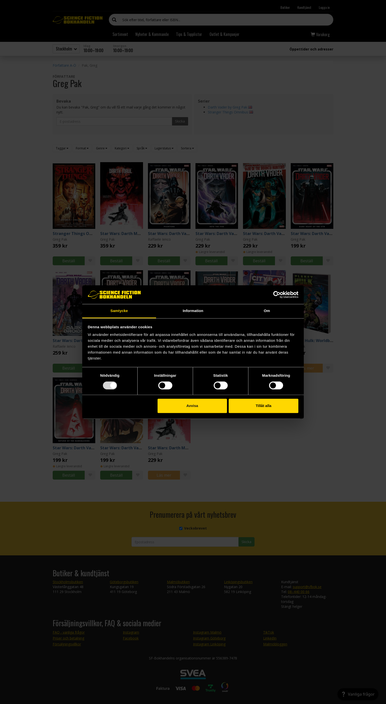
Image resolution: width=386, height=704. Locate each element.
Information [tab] (193, 311)
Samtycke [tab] (119, 311)
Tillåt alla (263, 406)
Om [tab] (267, 311)
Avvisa (192, 406)
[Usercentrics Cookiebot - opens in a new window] (276, 294)
